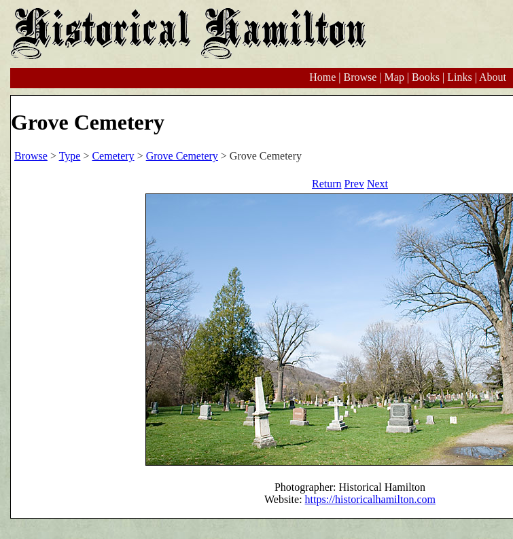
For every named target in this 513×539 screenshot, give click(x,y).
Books (426, 77)
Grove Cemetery (182, 156)
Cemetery (113, 156)
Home (322, 77)
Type (70, 156)
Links (459, 77)
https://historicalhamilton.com (370, 499)
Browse (359, 77)
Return (327, 183)
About (492, 77)
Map (394, 77)
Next (377, 183)
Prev (354, 183)
